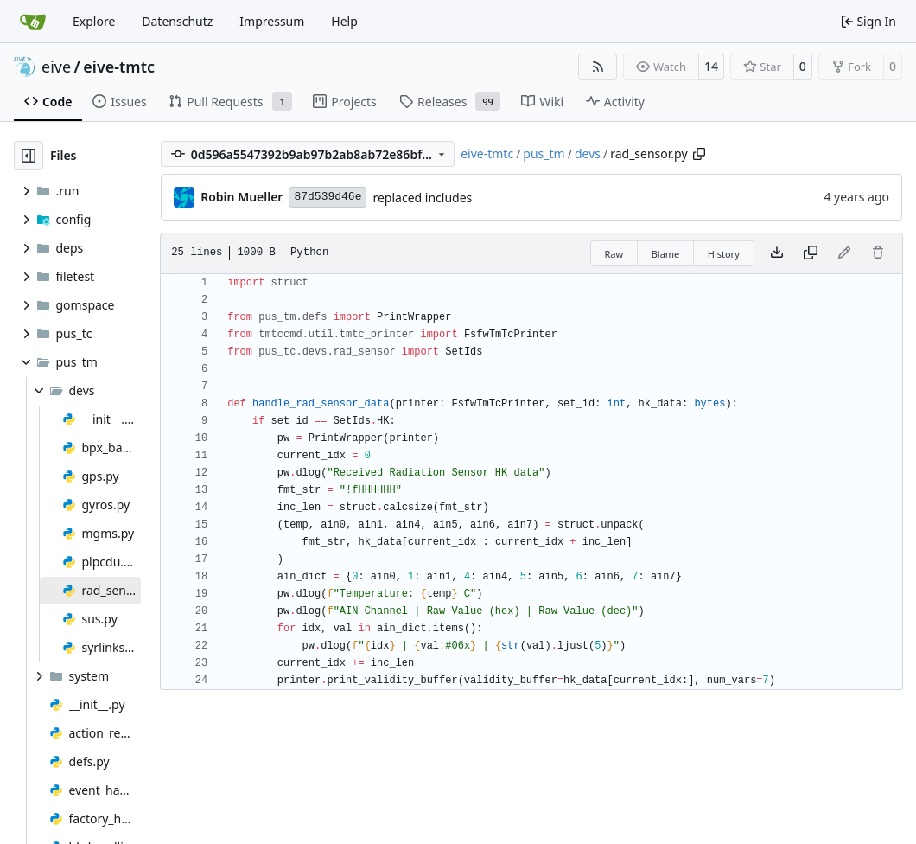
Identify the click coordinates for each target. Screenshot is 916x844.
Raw (614, 253)
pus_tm (543, 153)
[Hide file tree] (28, 155)
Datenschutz (177, 21)
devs (588, 153)
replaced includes (422, 197)
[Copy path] (699, 154)
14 (711, 66)
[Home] (33, 21)
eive (56, 66)
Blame (666, 253)
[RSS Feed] (598, 67)
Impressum (271, 21)
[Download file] (777, 253)
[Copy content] (810, 253)
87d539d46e (327, 196)
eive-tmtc (119, 66)
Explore (94, 21)
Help (344, 21)
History (724, 253)
